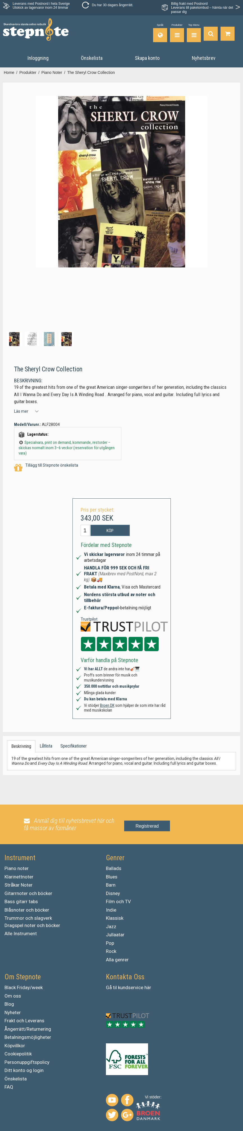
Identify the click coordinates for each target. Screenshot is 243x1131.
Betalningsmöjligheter (27, 1037)
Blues (111, 877)
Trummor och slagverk (28, 918)
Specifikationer (73, 746)
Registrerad (147, 826)
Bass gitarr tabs (21, 901)
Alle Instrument (20, 933)
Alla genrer (117, 959)
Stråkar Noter (18, 885)
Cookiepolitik (18, 1054)
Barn (110, 885)
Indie (111, 910)
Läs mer (21, 411)
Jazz (111, 926)
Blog (9, 1004)
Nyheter (12, 1012)
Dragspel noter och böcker (32, 925)
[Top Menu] (194, 33)
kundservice (130, 987)
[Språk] (160, 33)
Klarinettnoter (18, 877)
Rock (111, 951)
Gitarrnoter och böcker (28, 893)
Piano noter (16, 868)
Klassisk (114, 918)
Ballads (113, 868)
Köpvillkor (14, 1045)
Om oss (12, 996)
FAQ (8, 1087)
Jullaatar (115, 934)
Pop (110, 943)
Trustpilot (89, 619)
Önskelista (15, 1079)
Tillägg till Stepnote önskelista (46, 468)
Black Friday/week (23, 987)
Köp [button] (109, 530)
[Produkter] (177, 33)
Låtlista (46, 746)
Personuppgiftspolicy (26, 1062)
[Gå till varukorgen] (228, 33)
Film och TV (118, 901)
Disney (113, 893)
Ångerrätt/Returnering (27, 1029)
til (115, 987)
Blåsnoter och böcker (26, 910)
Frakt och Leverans (24, 1020)
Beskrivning (21, 746)
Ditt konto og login (24, 1070)
